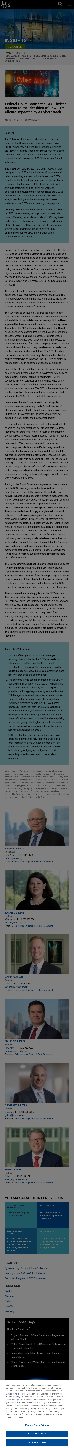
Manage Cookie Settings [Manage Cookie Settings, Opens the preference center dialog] (37, 1426)
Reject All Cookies (37, 1435)
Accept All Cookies (37, 1443)
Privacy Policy (13, 1397)
